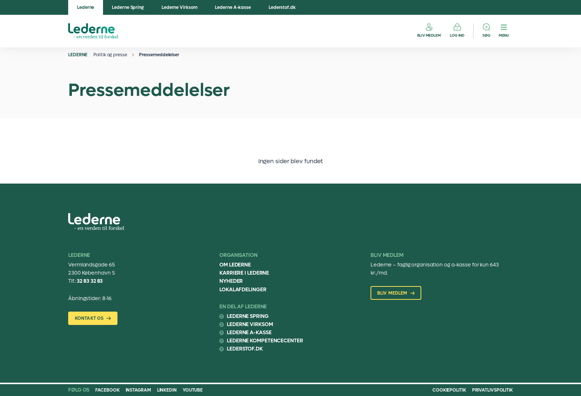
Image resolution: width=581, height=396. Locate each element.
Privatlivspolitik (492, 390)
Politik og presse (110, 55)
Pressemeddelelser (159, 55)
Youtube (193, 390)
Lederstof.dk (282, 7)
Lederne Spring (128, 7)
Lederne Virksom (179, 7)
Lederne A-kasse (233, 7)
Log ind (457, 35)
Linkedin (167, 390)
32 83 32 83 (90, 281)
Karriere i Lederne (244, 272)
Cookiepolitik (449, 390)
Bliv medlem (429, 35)
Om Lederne (235, 264)
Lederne (85, 7)
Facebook (107, 390)
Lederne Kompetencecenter (265, 340)
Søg (486, 35)
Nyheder (231, 281)
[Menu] (503, 31)
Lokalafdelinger (242, 289)
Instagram (138, 390)
